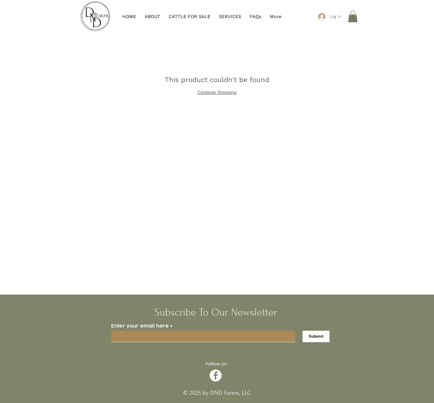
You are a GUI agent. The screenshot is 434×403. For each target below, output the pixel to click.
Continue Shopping (217, 92)
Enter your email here (140, 326)
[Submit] (316, 336)
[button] (353, 16)
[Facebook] (216, 375)
